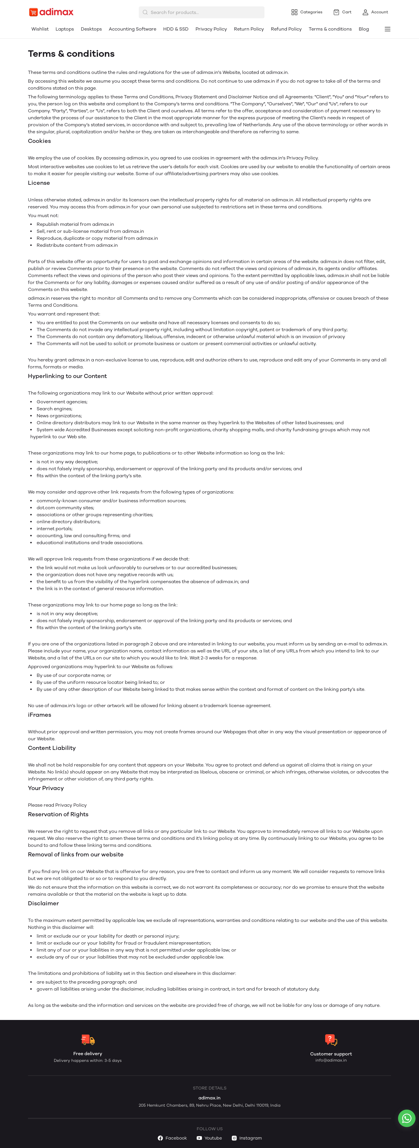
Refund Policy (286, 29)
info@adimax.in (331, 1060)
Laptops (65, 29)
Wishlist (40, 29)
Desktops (91, 29)
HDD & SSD (176, 29)
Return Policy (249, 29)
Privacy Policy (211, 29)
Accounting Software (132, 29)
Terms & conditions (330, 29)
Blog (364, 29)
